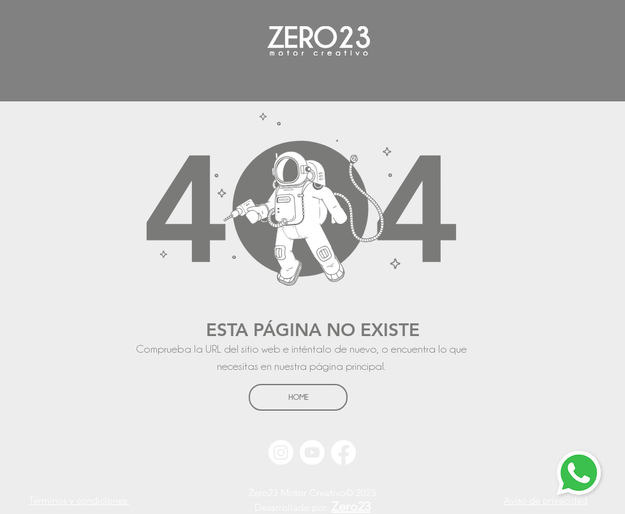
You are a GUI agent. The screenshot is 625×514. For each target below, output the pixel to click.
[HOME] (298, 397)
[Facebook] (343, 452)
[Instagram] (280, 452)
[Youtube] (312, 452)
